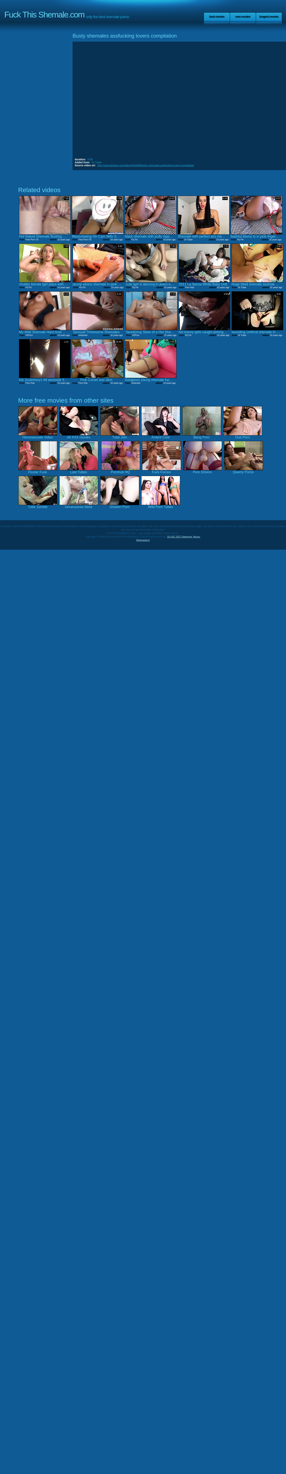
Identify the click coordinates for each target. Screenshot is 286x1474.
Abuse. (196, 536)
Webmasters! (143, 540)
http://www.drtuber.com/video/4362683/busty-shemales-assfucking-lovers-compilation (145, 165)
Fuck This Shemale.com (44, 14)
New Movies (242, 16)
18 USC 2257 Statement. (180, 536)
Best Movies (217, 16)
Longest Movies (269, 16)
